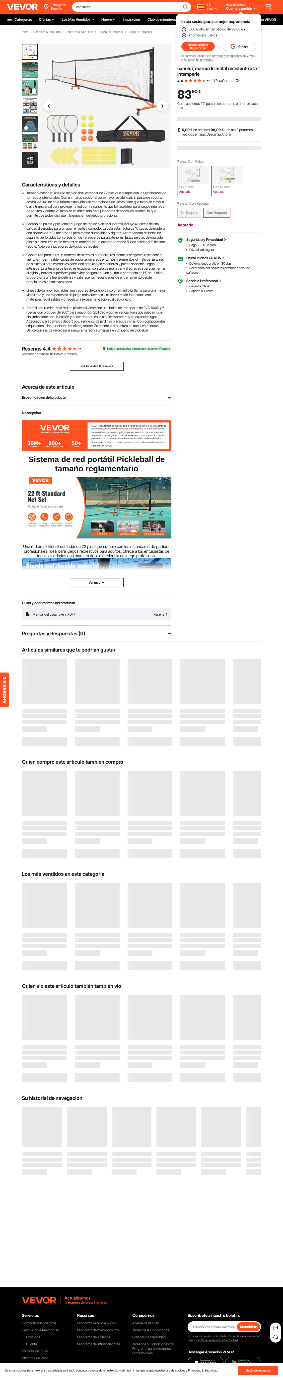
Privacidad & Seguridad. (203, 1370)
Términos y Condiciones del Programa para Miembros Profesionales (153, 1348)
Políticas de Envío (35, 1351)
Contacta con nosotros (39, 1323)
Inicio (25, 32)
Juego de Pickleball (140, 32)
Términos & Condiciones (150, 1330)
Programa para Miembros (96, 1323)
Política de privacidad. (200, 60)
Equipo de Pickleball (110, 32)
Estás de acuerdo (258, 1370)
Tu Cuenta (29, 1344)
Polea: (182, 161)
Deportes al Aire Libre (79, 32)
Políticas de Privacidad (149, 1337)
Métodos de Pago (35, 1358)
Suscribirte (248, 1327)
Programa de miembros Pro (98, 1330)
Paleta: (183, 203)
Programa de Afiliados (93, 1337)
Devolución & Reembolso (40, 1330)
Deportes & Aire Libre (47, 32)
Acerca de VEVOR (145, 1323)
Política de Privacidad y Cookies (218, 1340)
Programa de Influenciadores (98, 1344)
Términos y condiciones (227, 56)
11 (65, 354)
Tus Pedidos (31, 1337)
